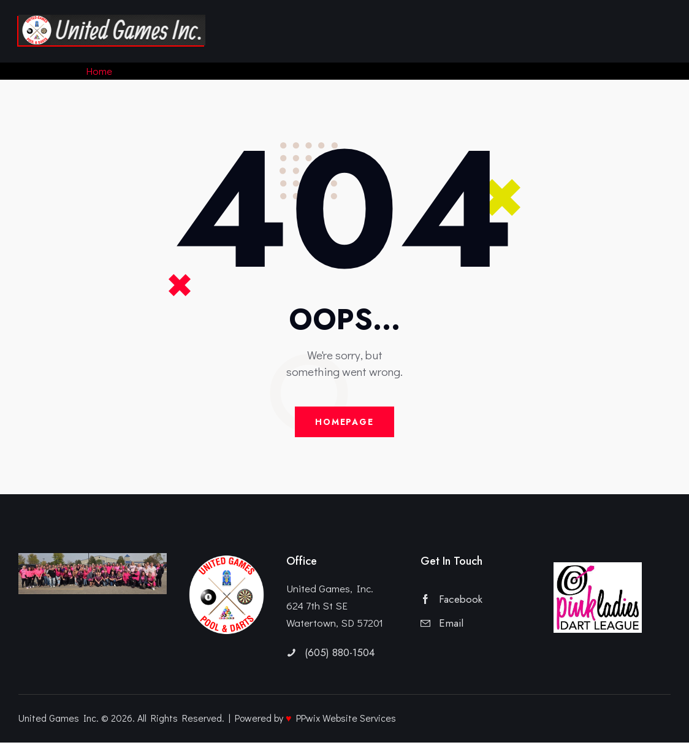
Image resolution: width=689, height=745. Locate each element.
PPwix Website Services (346, 720)
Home (99, 71)
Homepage (344, 423)
